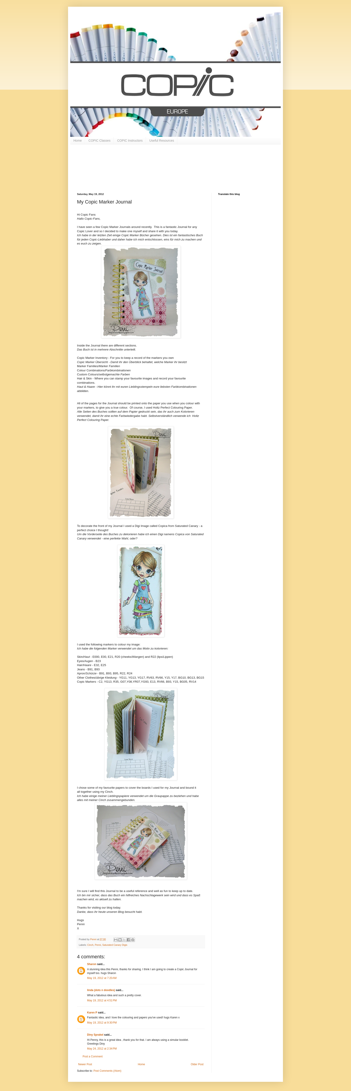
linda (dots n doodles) (101, 990)
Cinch (90, 945)
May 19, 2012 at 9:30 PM (102, 1022)
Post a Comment (93, 1056)
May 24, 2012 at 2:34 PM (102, 1048)
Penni (98, 945)
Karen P (92, 1012)
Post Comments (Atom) (107, 1070)
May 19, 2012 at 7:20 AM (102, 978)
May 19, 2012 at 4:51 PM (102, 1000)
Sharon (91, 964)
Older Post (197, 1064)
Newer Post (85, 1064)
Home (77, 140)
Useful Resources (161, 140)
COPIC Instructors (130, 140)
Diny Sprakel (95, 1034)
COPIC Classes (99, 140)
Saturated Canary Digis (114, 945)
